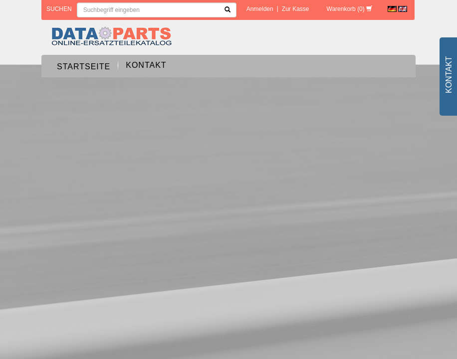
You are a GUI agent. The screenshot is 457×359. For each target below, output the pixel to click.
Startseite (83, 66)
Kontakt (146, 65)
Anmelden (259, 8)
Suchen (59, 8)
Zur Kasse (295, 8)
